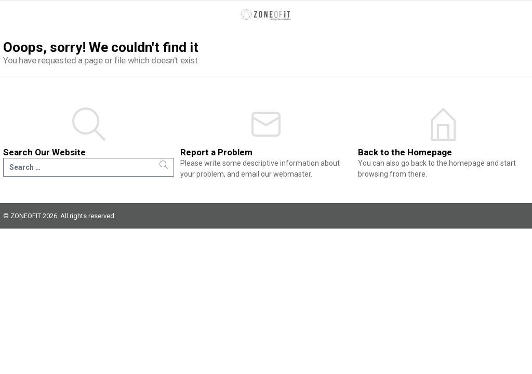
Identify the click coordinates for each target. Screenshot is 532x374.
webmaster (292, 174)
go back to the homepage (443, 163)
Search (163, 164)
